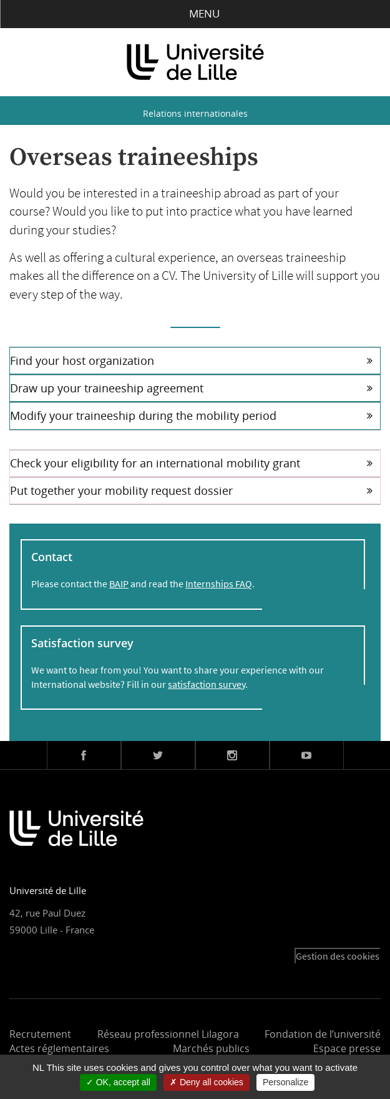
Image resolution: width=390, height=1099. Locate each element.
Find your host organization (191, 360)
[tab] (195, 360)
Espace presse (347, 1048)
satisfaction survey (206, 684)
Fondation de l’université (323, 1034)
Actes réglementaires (59, 1048)
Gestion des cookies (337, 956)
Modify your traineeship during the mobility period (191, 415)
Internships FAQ (218, 583)
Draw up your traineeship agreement (191, 387)
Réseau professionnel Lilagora (168, 1034)
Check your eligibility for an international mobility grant (191, 462)
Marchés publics (211, 1048)
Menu (195, 13)
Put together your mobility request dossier (191, 490)
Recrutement (40, 1034)
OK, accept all (118, 1082)
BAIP (119, 583)
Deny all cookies (206, 1082)
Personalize (285, 1082)
